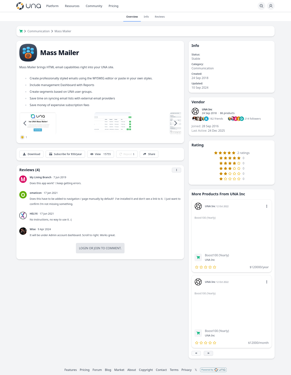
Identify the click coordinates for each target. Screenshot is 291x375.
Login (83, 248)
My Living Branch (40, 177)
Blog (108, 370)
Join (97, 248)
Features (70, 370)
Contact (161, 370)
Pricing (85, 370)
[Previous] (25, 123)
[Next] (175, 123)
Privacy (187, 370)
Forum (97, 370)
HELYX (34, 213)
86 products (227, 113)
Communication (38, 31)
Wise (33, 229)
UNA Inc (207, 109)
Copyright (146, 370)
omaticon (36, 193)
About (131, 370)
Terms (174, 370)
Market (119, 370)
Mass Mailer (63, 31)
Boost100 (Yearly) (217, 255)
